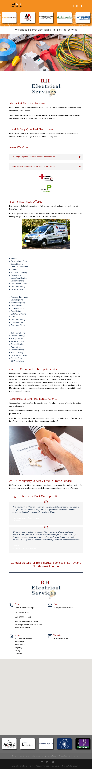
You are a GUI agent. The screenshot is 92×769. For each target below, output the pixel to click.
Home (14, 756)
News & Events (24, 756)
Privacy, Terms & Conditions (68, 756)
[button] (46, 694)
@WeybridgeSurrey (72, 766)
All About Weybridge (41, 766)
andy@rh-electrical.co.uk (63, 608)
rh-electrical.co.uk (60, 639)
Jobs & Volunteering (39, 756)
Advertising (52, 756)
